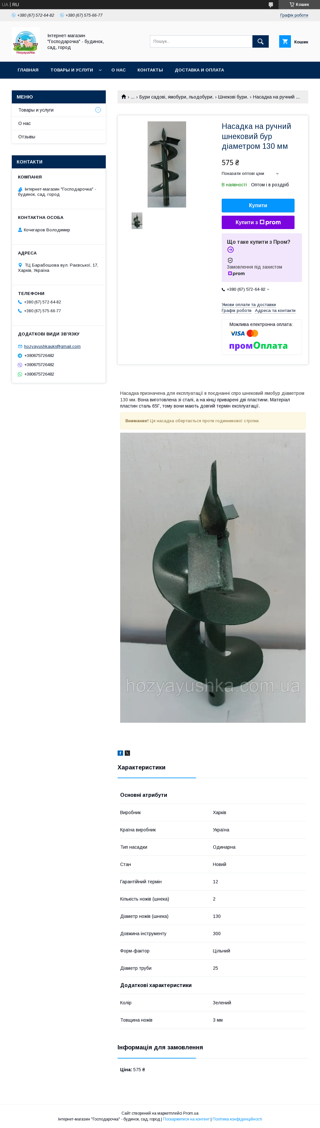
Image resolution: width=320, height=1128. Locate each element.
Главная (28, 70)
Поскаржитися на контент (186, 1119)
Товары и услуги (71, 70)
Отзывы (26, 136)
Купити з (257, 222)
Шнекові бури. (233, 97)
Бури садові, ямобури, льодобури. (176, 97)
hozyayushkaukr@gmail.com (52, 346)
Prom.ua (191, 1113)
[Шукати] (260, 41)
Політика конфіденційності (237, 1119)
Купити (258, 205)
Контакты (150, 70)
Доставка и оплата (199, 70)
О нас (118, 70)
